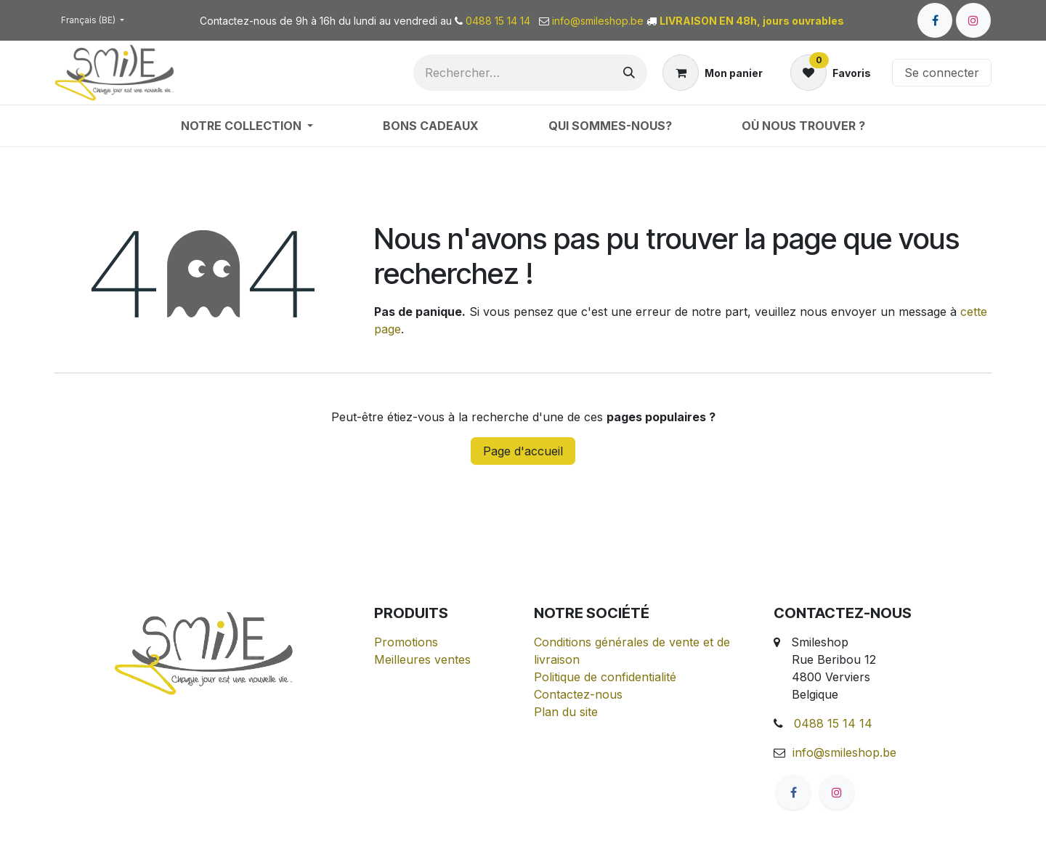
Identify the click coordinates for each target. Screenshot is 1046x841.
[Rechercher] (629, 72)
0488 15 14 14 (833, 723)
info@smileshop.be (844, 752)
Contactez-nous (578, 694)
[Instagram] (973, 20)
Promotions (406, 642)
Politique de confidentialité (605, 677)
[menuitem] (247, 125)
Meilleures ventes (422, 659)
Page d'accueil (523, 451)
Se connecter (941, 72)
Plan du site (566, 711)
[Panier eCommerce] (712, 72)
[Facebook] (934, 20)
